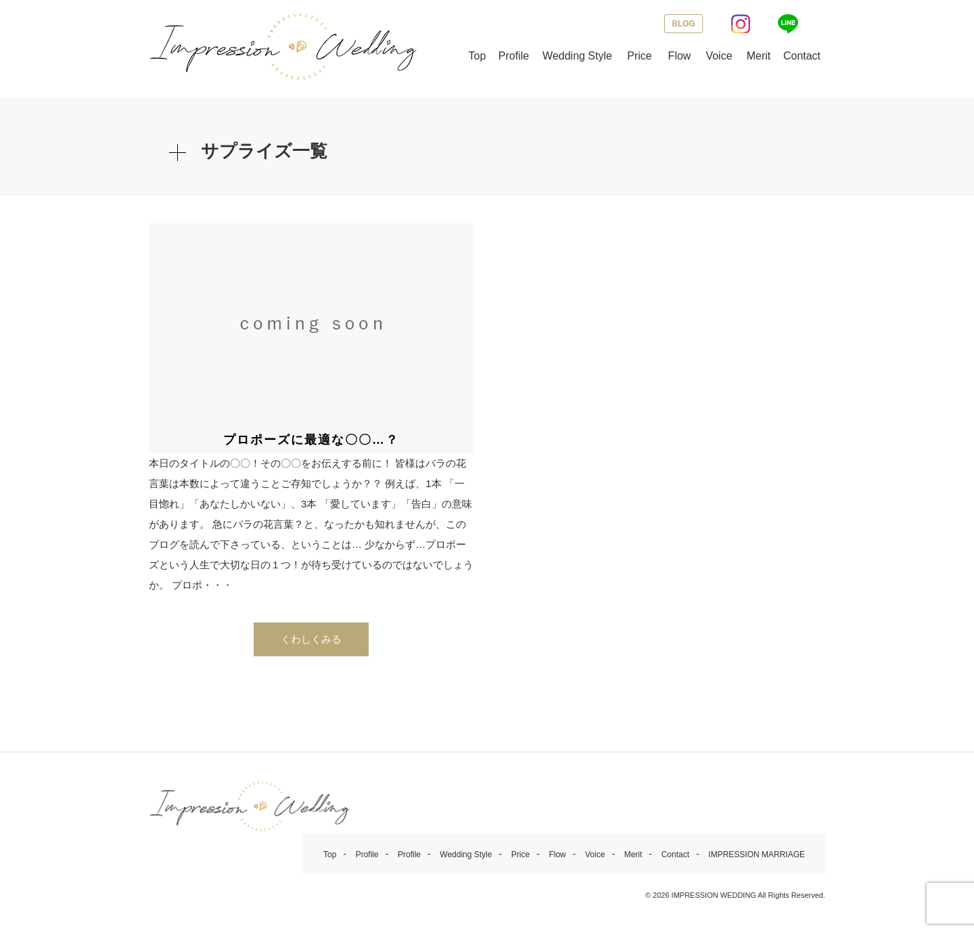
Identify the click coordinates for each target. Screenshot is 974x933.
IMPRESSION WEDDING (714, 898)
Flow (679, 56)
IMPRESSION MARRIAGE (756, 858)
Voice (718, 56)
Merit (759, 56)
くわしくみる (311, 642)
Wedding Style (577, 56)
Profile (513, 56)
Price (639, 56)
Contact (801, 56)
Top (477, 56)
